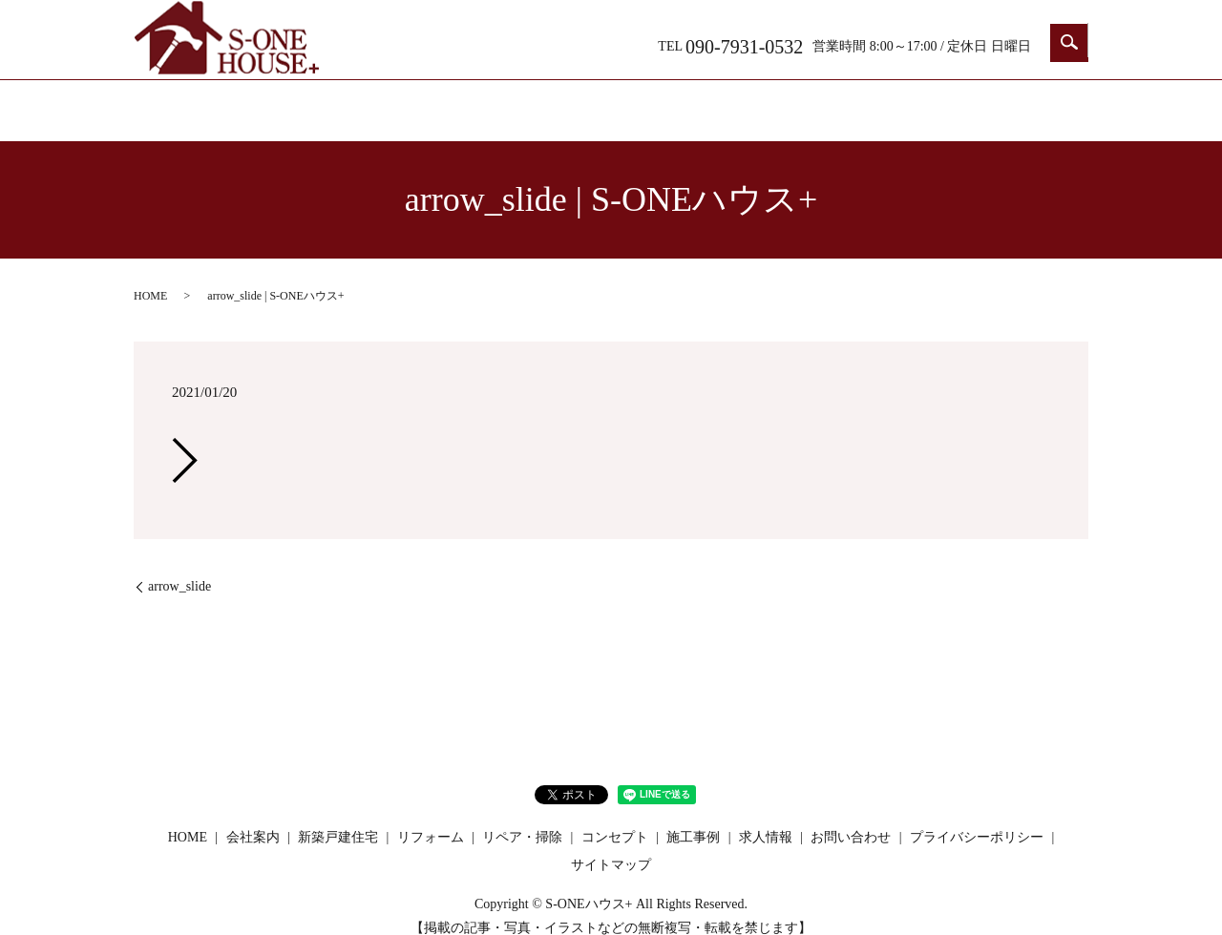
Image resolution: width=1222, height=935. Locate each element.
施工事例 (693, 818)
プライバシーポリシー (976, 818)
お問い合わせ (1012, 102)
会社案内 (324, 102)
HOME (209, 102)
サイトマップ (611, 847)
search (1069, 43)
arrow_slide (179, 568)
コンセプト (782, 102)
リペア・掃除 (668, 102)
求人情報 (897, 102)
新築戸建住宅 (439, 102)
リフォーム (553, 102)
